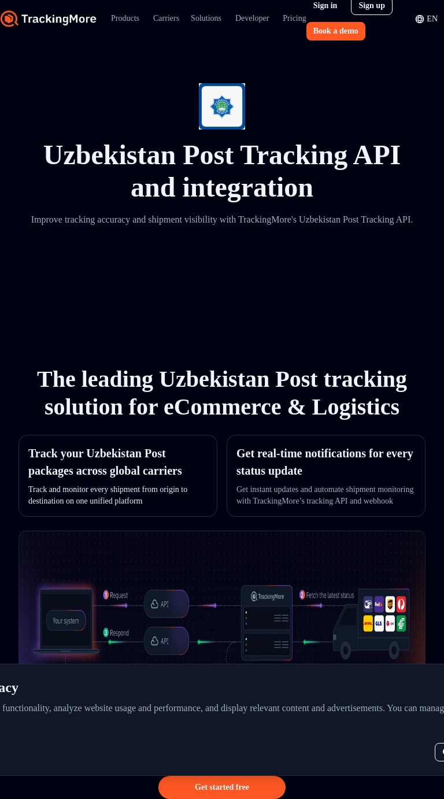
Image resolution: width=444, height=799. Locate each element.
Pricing (294, 18)
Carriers (166, 18)
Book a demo (335, 31)
